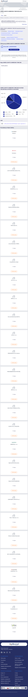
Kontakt (16, 675)
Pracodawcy (6, 17)
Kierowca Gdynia (15, 33)
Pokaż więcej (24, 24)
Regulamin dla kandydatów (6, 666)
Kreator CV (3, 673)
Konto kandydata (4, 664)
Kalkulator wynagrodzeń (5, 679)
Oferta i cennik (17, 658)
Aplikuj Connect (18, 681)
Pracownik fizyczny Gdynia (5, 33)
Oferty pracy (3, 658)
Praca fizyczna (3, 40)
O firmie (16, 673)
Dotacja (16, 683)
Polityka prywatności (19, 677)
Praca (2, 15)
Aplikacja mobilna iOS (5, 683)
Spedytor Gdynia (11, 31)
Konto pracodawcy (18, 662)
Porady (2, 662)
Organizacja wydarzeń (19, 679)
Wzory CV (3, 675)
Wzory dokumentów (4, 677)
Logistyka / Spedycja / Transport (12, 37)
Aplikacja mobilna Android (5, 681)
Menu (24, 1)
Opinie (5, 15)
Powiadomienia (4, 668)
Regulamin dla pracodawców (20, 667)
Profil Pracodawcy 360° (19, 660)
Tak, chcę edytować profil (23, 9)
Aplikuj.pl (1, 17)
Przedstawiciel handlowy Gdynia (6, 34)
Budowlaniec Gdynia (19, 31)
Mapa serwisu (17, 685)
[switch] (14, 50)
